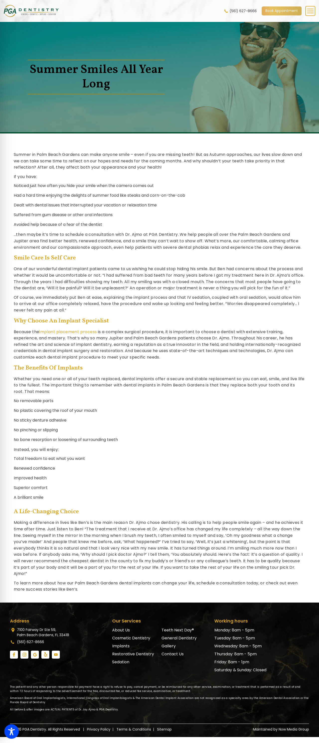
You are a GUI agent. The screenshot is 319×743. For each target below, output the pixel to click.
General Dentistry (179, 638)
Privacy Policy (98, 729)
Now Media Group (294, 729)
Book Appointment (281, 10)
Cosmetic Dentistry (131, 638)
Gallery (168, 646)
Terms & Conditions (133, 729)
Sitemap (164, 729)
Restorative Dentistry (133, 654)
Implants (121, 646)
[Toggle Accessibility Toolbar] (11, 731)
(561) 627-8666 (240, 11)
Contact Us (172, 654)
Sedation (120, 662)
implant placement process (68, 332)
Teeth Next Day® (177, 630)
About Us (121, 630)
